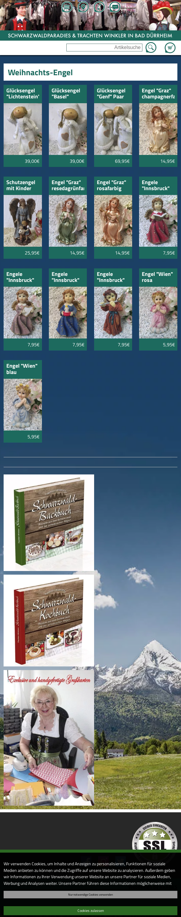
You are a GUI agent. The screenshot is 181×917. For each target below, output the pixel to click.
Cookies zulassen (91, 910)
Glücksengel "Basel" (66, 94)
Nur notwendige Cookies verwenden (90, 894)
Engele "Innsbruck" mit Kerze (65, 277)
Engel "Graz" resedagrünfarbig (68, 185)
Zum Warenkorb (170, 44)
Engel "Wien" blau (21, 369)
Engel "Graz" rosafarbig (111, 185)
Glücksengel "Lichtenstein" (22, 94)
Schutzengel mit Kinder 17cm (20, 185)
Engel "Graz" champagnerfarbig (158, 94)
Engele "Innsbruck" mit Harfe (20, 277)
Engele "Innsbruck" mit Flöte (111, 277)
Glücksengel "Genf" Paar (111, 94)
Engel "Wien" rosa (157, 277)
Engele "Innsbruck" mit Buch (156, 185)
